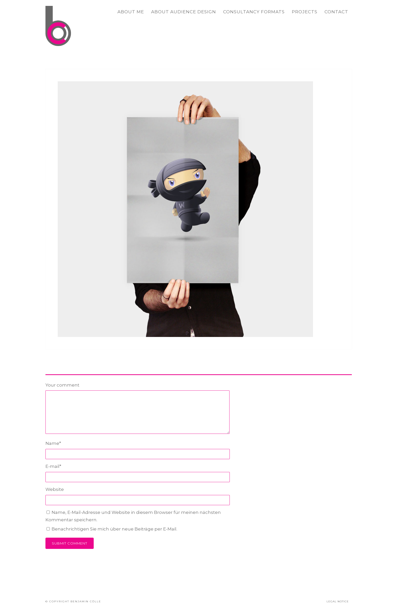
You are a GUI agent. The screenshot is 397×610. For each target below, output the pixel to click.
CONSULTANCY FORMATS (254, 11)
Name (53, 443)
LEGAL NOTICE (338, 601)
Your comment (62, 385)
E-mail (53, 466)
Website (54, 489)
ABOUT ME (130, 11)
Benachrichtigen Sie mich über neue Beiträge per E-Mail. (114, 529)
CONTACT (336, 11)
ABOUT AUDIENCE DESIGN (183, 11)
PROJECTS (304, 11)
